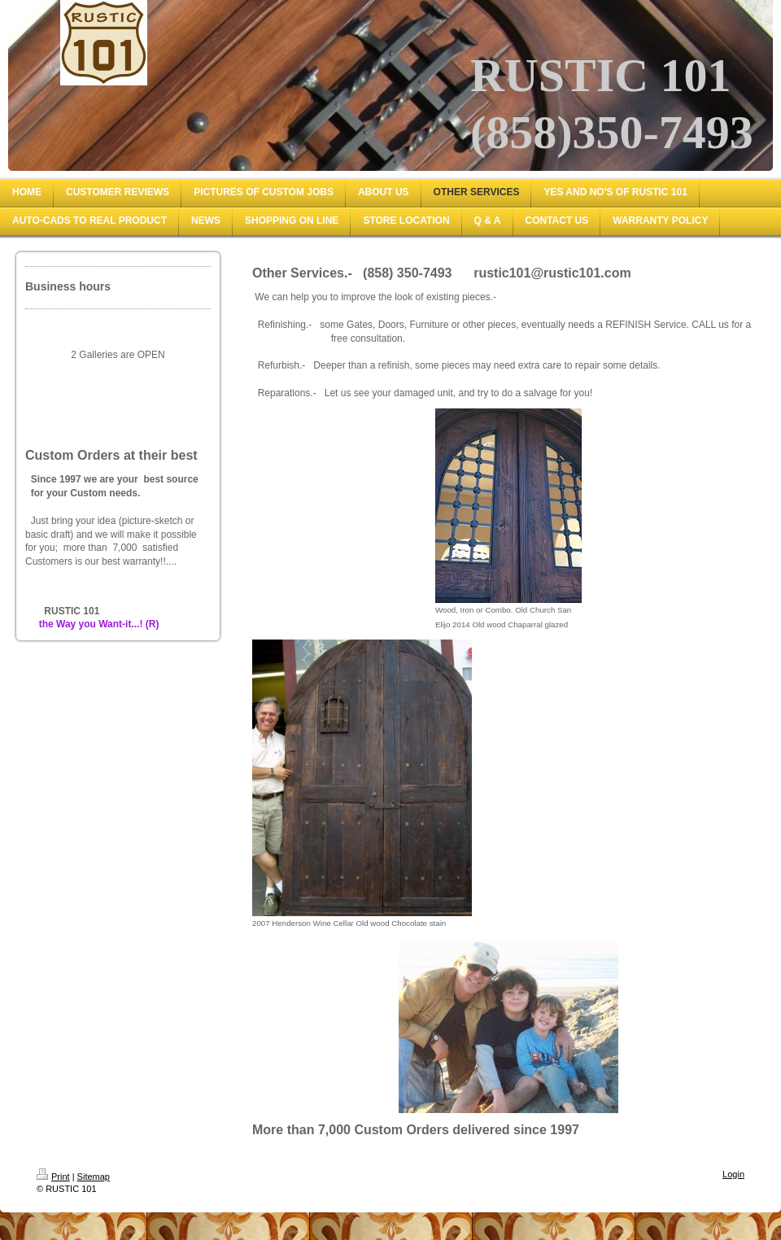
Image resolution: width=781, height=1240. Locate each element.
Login (733, 1174)
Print (53, 1176)
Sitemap (93, 1176)
